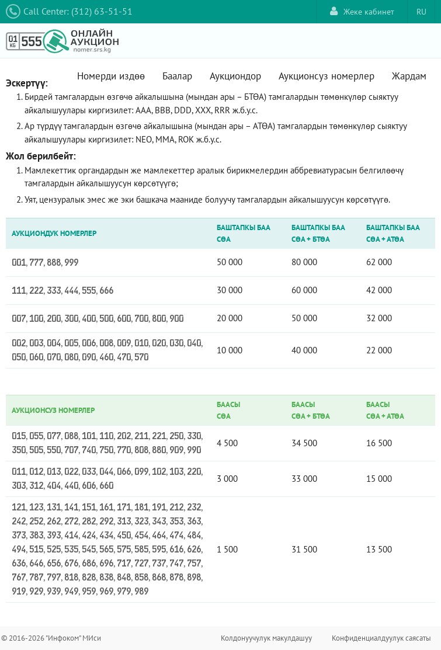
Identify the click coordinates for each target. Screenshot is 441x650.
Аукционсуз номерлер (326, 75)
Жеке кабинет (362, 11)
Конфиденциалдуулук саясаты (381, 638)
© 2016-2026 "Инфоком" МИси (51, 638)
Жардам (409, 75)
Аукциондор (235, 75)
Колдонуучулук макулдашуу (266, 638)
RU (421, 11)
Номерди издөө (111, 75)
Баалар (177, 75)
